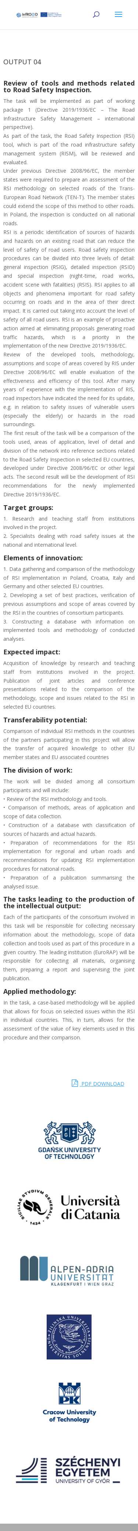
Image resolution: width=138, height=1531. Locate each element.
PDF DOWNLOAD (98, 1083)
